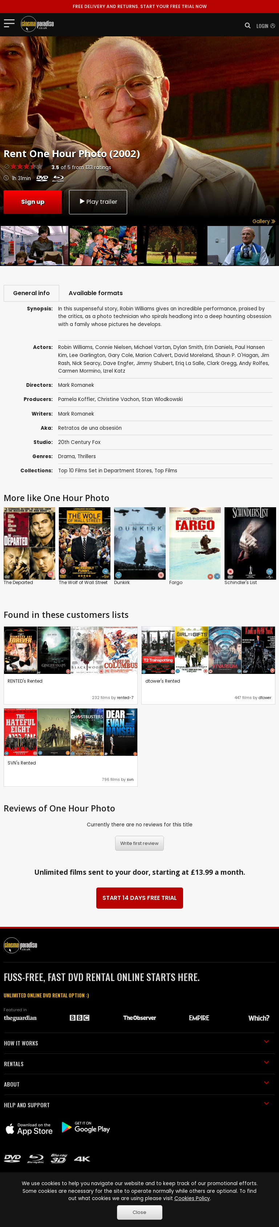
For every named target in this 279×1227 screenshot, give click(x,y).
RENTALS (136, 1064)
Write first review (139, 843)
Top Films (165, 470)
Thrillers (86, 456)
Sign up (32, 202)
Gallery (263, 221)
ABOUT (136, 1084)
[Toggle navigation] (11, 22)
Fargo (175, 582)
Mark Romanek (76, 413)
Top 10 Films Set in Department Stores (105, 470)
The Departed (18, 582)
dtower (265, 697)
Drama (66, 456)
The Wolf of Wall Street (83, 582)
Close (139, 1212)
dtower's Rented (162, 681)
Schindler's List (241, 582)
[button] (245, 25)
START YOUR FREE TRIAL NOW (140, 6)
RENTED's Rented (25, 681)
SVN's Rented (22, 763)
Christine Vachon (118, 399)
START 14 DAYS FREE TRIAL (139, 898)
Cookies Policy (192, 1198)
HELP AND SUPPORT (136, 1105)
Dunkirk (122, 582)
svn (130, 779)
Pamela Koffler (76, 399)
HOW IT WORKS (136, 1043)
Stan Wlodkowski (162, 399)
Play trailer (98, 202)
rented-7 (125, 697)
